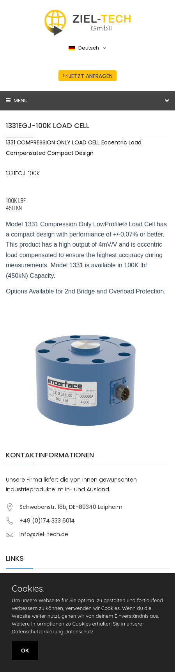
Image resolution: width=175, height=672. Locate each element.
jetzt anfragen (88, 76)
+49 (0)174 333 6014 (47, 520)
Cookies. (28, 588)
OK (25, 650)
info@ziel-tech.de (43, 534)
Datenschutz (79, 631)
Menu (17, 100)
